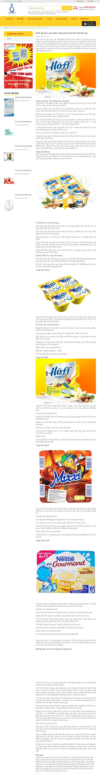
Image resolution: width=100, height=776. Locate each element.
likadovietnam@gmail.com (90, 9)
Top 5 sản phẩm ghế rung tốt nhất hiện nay (30, 122)
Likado (20, 1)
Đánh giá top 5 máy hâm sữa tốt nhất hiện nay (31, 195)
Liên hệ (73, 19)
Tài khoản (90, 1)
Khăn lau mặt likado (34, 12)
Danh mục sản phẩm (35, 19)
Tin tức (49, 19)
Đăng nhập (80, 1)
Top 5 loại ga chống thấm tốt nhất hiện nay (30, 170)
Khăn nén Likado (51, 13)
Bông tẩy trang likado (48, 12)
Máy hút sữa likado (62, 12)
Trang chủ (9, 19)
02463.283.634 (89, 7)
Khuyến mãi (84, 19)
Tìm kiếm (67, 8)
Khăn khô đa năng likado (36, 13)
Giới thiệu (20, 19)
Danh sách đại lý (61, 19)
